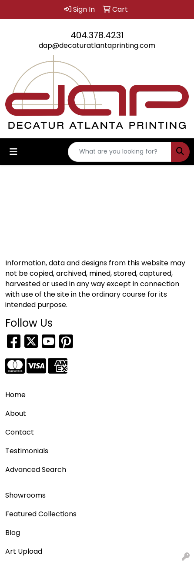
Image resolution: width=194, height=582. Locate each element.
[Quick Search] (119, 152)
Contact (19, 432)
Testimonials (26, 451)
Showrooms (25, 495)
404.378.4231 (97, 35)
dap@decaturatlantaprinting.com (97, 45)
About (15, 413)
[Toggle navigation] (13, 152)
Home (15, 395)
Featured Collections (41, 514)
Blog (12, 533)
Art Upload (23, 551)
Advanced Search (35, 470)
